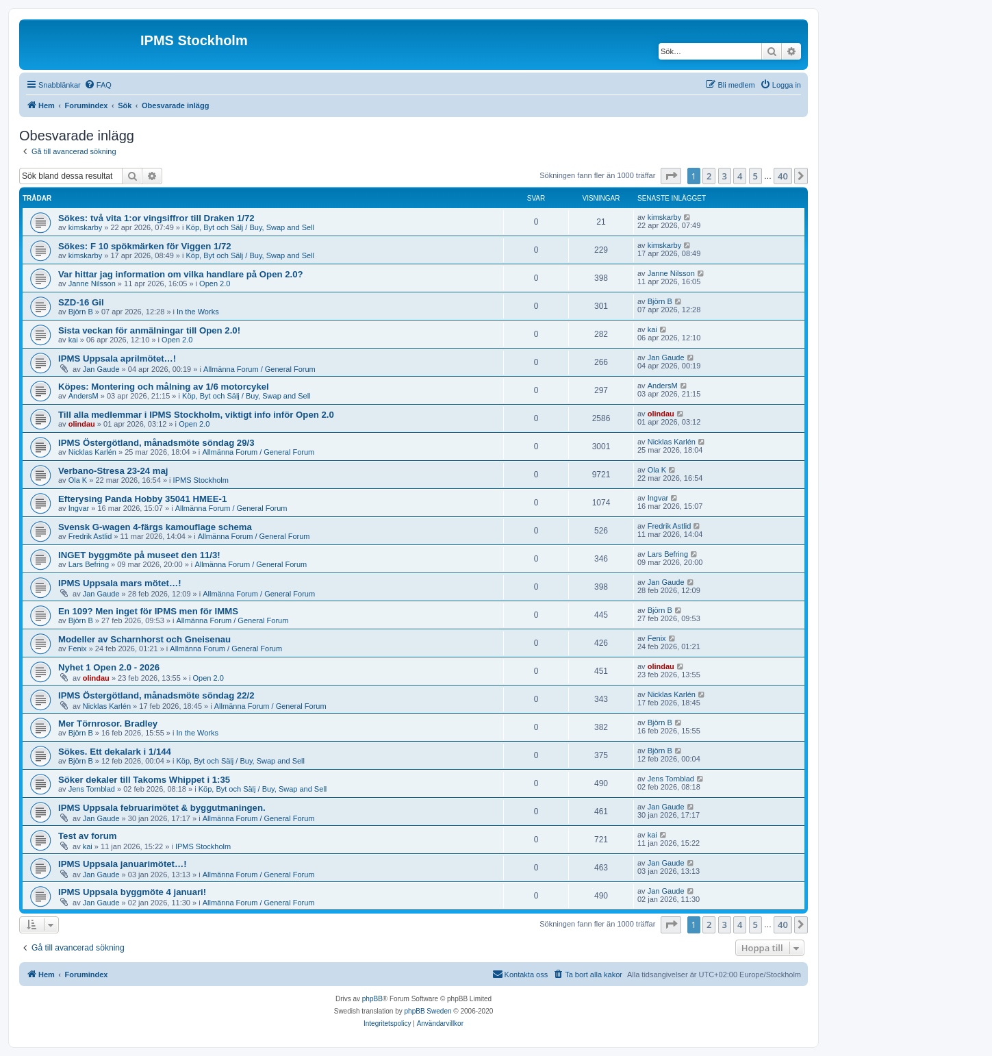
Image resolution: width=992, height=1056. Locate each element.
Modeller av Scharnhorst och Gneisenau (144, 639)
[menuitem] (98, 85)
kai (73, 340)
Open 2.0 (214, 283)
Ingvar (79, 508)
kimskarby (85, 227)
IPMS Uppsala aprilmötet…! (117, 358)
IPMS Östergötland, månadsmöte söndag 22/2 (156, 695)
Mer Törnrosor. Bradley (107, 723)
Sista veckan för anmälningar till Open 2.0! (149, 330)
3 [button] (724, 176)
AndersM (83, 396)
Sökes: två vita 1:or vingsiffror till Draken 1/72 (156, 218)
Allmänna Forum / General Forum (259, 369)
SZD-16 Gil (81, 302)
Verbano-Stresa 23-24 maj (113, 471)
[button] (671, 176)
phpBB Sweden (428, 1011)
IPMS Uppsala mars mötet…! (119, 583)
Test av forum (87, 836)
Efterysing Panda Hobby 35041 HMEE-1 (142, 499)
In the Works (198, 311)
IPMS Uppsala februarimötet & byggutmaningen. (162, 808)
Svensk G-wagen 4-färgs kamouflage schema (155, 527)
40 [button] (783, 176)
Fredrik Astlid (90, 536)
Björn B (80, 311)
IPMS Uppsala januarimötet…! (122, 864)
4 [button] (739, 176)
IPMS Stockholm (201, 480)
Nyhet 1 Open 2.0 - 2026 (109, 667)
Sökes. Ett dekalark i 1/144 (114, 751)
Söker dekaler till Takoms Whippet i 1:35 (144, 780)
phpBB (372, 999)
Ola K (78, 480)
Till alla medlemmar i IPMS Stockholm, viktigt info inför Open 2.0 (196, 415)
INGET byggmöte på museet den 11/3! (139, 555)
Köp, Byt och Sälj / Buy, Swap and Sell (250, 227)
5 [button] (755, 176)
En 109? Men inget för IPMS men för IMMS (148, 611)
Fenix (77, 648)
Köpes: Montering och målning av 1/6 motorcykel (163, 386)
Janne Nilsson (92, 283)
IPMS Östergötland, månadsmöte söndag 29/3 (156, 443)
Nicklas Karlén (92, 452)
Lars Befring (88, 564)
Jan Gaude (101, 369)
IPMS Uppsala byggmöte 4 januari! (132, 892)
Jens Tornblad (91, 789)
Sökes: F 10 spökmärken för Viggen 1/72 (144, 246)
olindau (81, 424)
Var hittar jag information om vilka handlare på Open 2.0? (180, 274)
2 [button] (709, 176)
